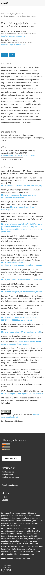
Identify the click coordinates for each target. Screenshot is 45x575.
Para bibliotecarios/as (10, 477)
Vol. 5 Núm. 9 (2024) (8, 14)
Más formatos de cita (11, 160)
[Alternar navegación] (41, 3)
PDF (4, 55)
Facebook (17, 558)
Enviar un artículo (11, 458)
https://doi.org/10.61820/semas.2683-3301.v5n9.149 (18, 155)
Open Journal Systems (10, 485)
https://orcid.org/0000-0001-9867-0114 (13, 44)
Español (5, 500)
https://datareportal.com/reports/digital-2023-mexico (22, 394)
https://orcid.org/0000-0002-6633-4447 (13, 36)
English (4, 497)
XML (12, 55)
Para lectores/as (8, 472)
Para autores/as (8, 474)
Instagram (26, 558)
